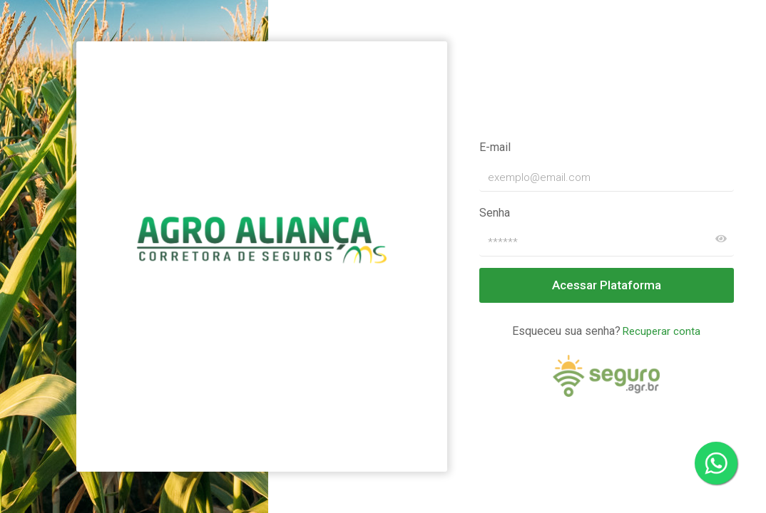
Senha (494, 212)
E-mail (495, 147)
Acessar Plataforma (606, 285)
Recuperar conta (661, 331)
